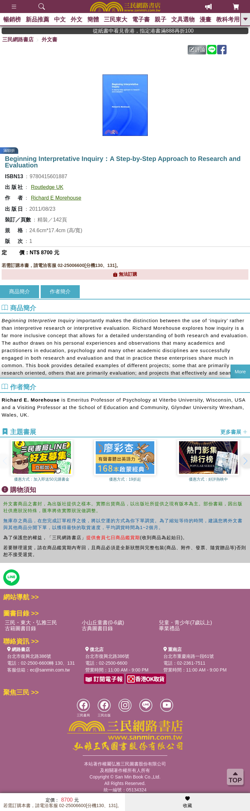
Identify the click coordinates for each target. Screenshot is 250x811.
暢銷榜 (12, 19)
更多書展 (234, 432)
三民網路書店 (18, 39)
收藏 (187, 802)
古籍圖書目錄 (20, 628)
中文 (60, 19)
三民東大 (115, 19)
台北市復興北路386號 (29, 656)
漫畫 (205, 19)
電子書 (141, 19)
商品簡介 (19, 291)
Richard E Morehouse (56, 198)
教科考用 (228, 19)
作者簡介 (60, 291)
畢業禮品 (169, 628)
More (240, 371)
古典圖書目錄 (97, 628)
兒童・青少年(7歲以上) (185, 622)
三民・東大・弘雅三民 (31, 622)
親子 (160, 19)
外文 (76, 19)
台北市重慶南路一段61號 (188, 656)
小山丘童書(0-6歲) (103, 622)
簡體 (93, 19)
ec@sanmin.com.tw (50, 669)
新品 (37, 19)
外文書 (49, 39)
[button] (245, 461)
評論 (197, 49)
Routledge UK (47, 187)
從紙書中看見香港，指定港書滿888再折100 (153, 30)
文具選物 (183, 19)
